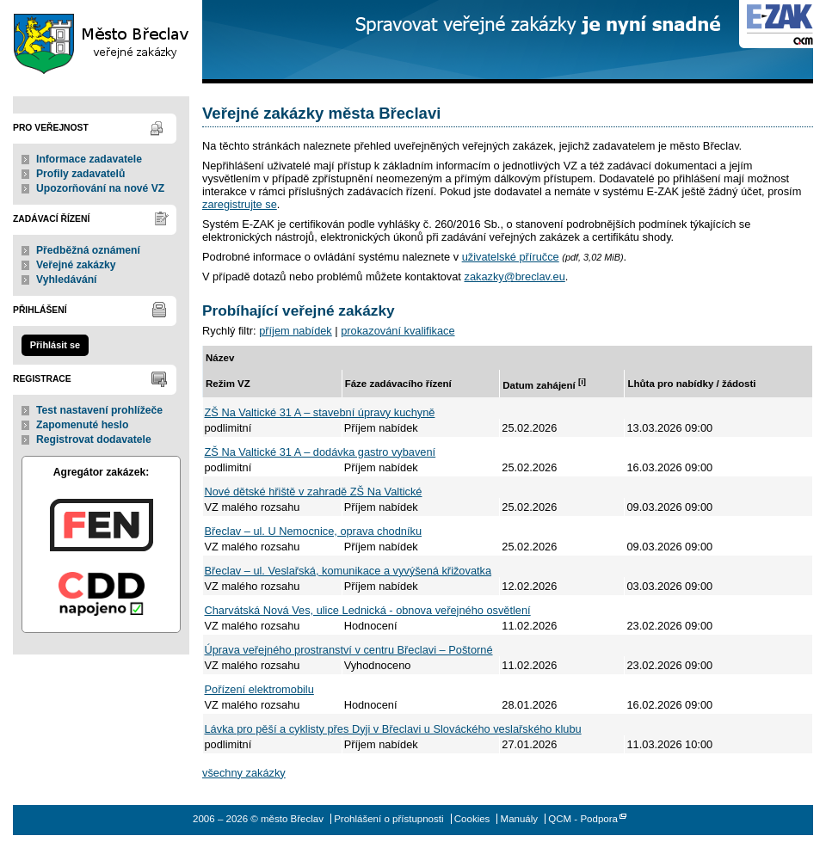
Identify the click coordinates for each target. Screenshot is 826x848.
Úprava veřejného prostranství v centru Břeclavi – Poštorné (349, 649)
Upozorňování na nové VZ (100, 188)
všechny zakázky (244, 772)
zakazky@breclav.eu (514, 276)
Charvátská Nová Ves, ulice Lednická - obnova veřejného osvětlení (368, 610)
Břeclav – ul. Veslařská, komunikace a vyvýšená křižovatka (348, 570)
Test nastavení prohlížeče (99, 410)
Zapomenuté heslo (82, 425)
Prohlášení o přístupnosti (388, 819)
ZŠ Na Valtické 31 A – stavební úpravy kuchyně (320, 412)
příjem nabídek (295, 330)
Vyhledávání (66, 279)
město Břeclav (101, 41)
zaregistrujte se (239, 204)
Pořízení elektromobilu (259, 689)
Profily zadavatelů (80, 174)
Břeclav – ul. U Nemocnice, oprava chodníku (313, 531)
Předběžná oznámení (88, 250)
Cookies (472, 819)
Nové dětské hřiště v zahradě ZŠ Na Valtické (313, 491)
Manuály (520, 819)
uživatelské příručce (510, 256)
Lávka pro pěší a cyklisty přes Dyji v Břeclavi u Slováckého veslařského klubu (393, 728)
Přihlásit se (55, 345)
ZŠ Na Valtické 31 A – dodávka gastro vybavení (320, 452)
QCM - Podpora (583, 819)
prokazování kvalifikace (397, 330)
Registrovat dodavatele (93, 439)
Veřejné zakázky (76, 265)
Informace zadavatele (89, 159)
